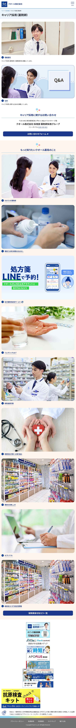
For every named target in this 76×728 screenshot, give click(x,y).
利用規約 (41, 721)
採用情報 (7, 10)
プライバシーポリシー (17, 721)
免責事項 (31, 721)
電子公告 (63, 721)
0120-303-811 (42, 127)
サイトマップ (52, 721)
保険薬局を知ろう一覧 (38, 613)
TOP (2, 10)
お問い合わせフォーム (38, 133)
